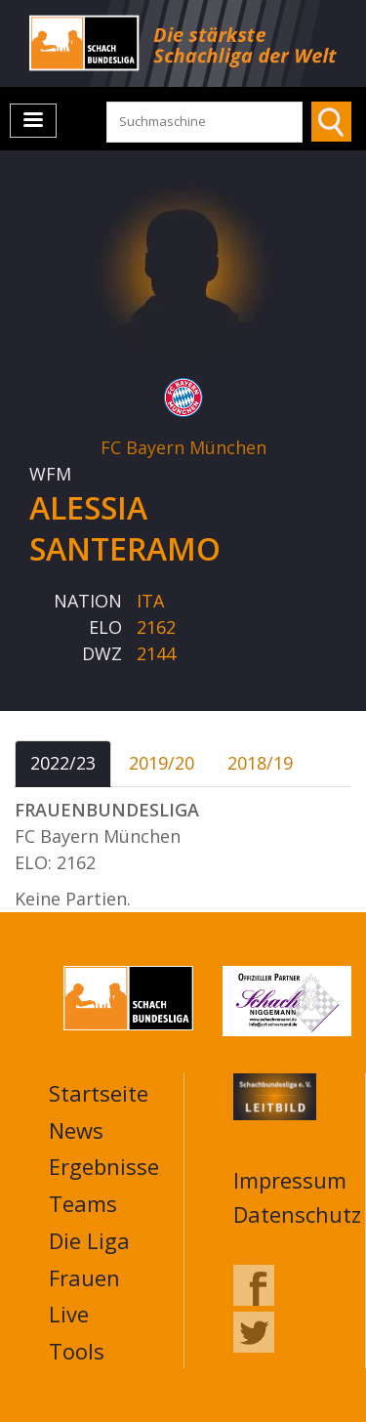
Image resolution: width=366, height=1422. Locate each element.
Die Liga (89, 1240)
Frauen (84, 1277)
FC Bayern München (183, 447)
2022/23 (63, 762)
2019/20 (161, 762)
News (76, 1130)
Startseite (98, 1093)
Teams (83, 1203)
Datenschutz (297, 1214)
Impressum (289, 1179)
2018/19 (260, 762)
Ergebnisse (104, 1166)
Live (69, 1313)
